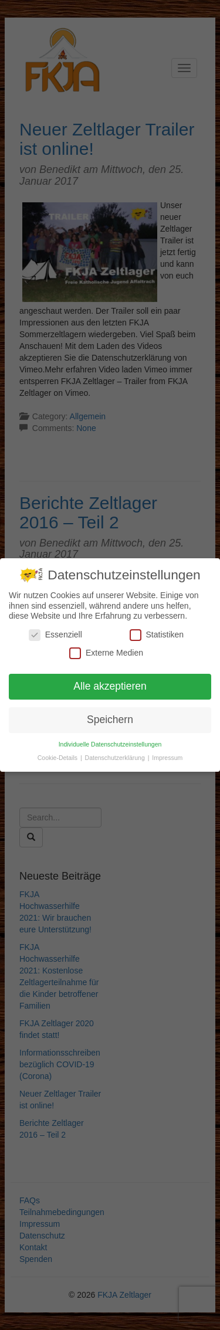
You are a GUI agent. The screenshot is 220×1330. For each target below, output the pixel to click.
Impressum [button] (167, 756)
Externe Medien (106, 651)
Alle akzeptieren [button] (110, 685)
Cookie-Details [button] (58, 756)
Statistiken (157, 633)
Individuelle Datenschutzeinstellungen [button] (110, 743)
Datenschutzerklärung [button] (116, 756)
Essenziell (55, 633)
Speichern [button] (110, 718)
